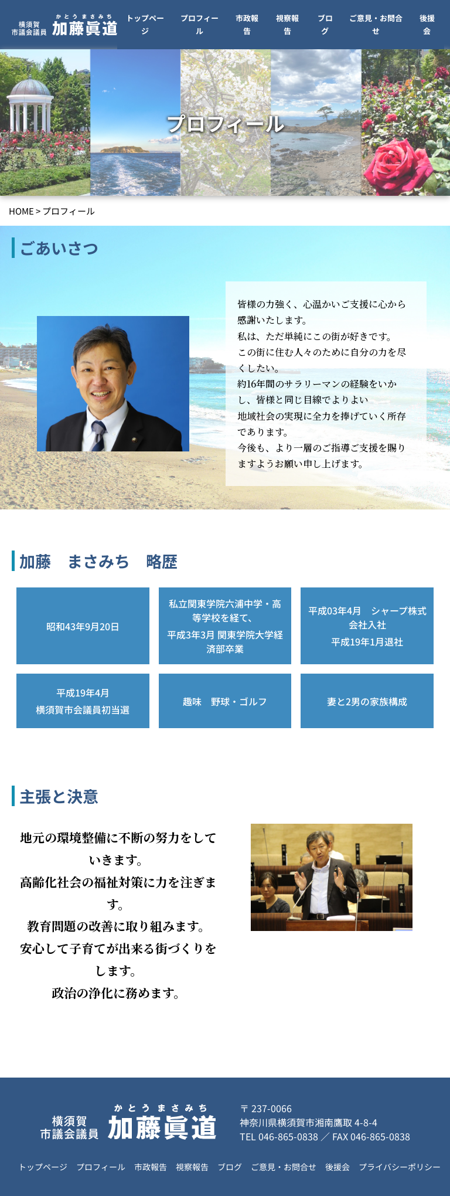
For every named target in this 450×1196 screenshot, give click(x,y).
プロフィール (199, 24)
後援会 (427, 24)
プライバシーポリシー (400, 1167)
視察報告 (287, 24)
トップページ (145, 24)
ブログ (325, 24)
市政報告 (247, 24)
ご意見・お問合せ (376, 24)
